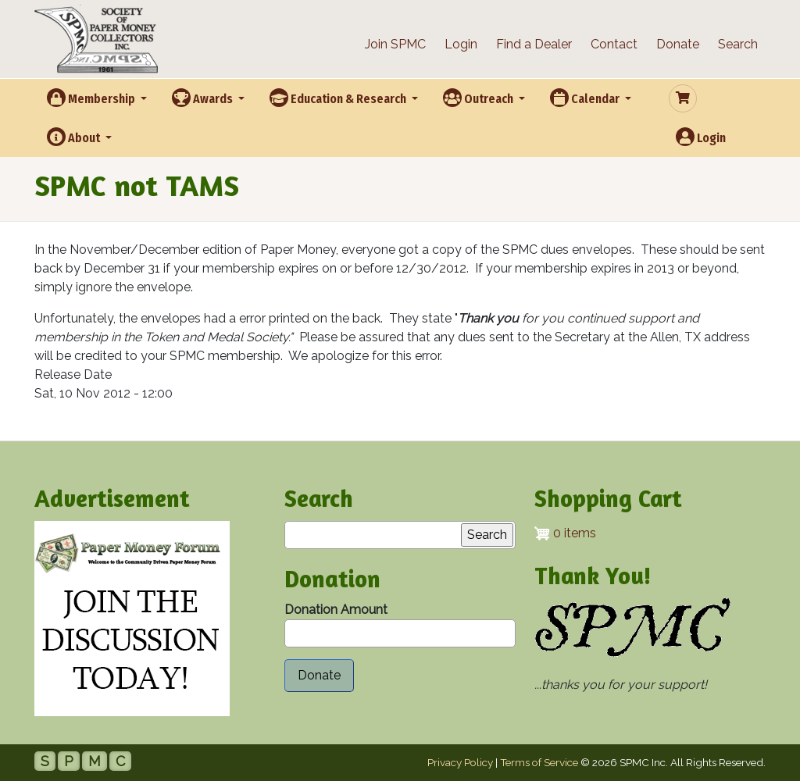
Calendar (586, 97)
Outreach (479, 97)
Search (738, 44)
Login (461, 44)
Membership (92, 97)
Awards (203, 97)
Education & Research (339, 97)
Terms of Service (539, 762)
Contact (614, 44)
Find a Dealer (534, 44)
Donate (677, 44)
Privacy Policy (460, 762)
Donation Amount (336, 609)
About (74, 136)
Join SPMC (395, 44)
